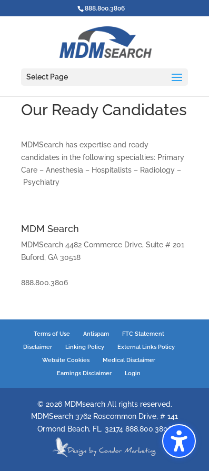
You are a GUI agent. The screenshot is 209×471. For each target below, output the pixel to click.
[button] (179, 441)
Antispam (96, 333)
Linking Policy (84, 347)
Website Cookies (65, 360)
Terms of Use (52, 333)
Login (133, 373)
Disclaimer (37, 347)
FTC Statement (143, 333)
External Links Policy (146, 347)
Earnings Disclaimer (84, 373)
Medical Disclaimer (129, 360)
